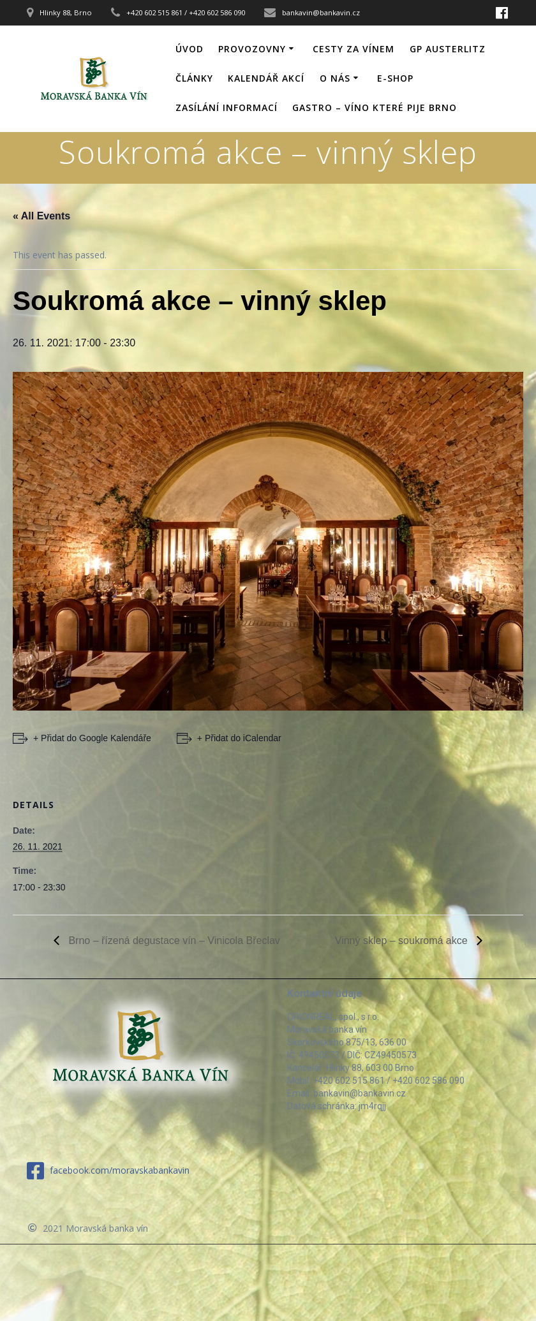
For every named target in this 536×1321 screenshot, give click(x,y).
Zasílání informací (226, 107)
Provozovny (252, 49)
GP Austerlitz (448, 49)
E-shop (395, 78)
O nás (335, 78)
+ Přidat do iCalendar (239, 738)
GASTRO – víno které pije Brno (374, 107)
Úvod (189, 49)
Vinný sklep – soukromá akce (402, 940)
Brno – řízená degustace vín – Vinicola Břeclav (173, 940)
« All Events (41, 215)
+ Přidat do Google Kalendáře (92, 738)
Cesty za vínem (353, 49)
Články (194, 78)
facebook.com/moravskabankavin (108, 1171)
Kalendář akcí (266, 78)
